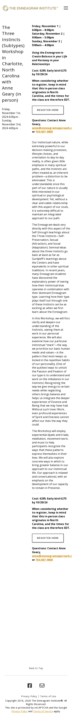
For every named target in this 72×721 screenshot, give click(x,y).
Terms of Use (48, 696)
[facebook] (29, 685)
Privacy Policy (29, 696)
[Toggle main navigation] (66, 8)
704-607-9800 (44, 131)
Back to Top (36, 668)
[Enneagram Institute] (30, 8)
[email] (42, 685)
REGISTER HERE (48, 110)
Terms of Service (43, 711)
